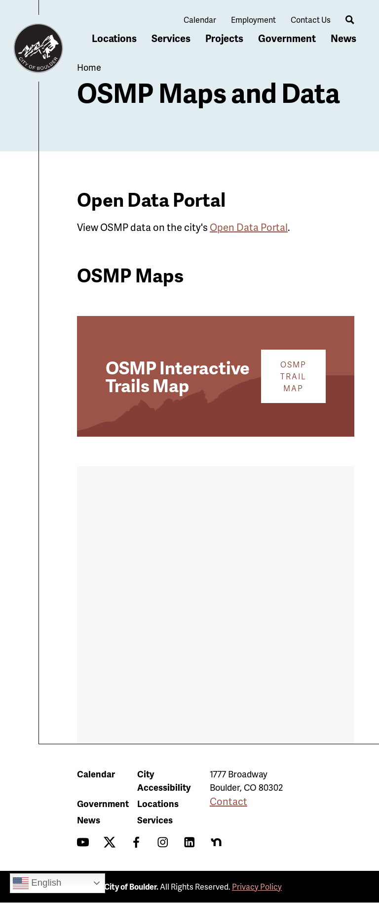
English (37, 883)
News (343, 38)
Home (89, 67)
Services (171, 38)
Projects (224, 38)
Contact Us (311, 19)
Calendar (200, 19)
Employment (253, 19)
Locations (114, 38)
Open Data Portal (249, 227)
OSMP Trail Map (293, 376)
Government (287, 38)
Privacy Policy (257, 886)
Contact (228, 801)
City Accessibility (163, 780)
